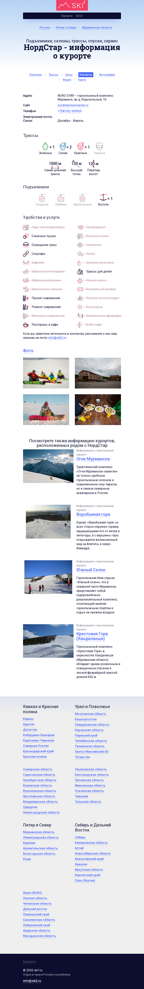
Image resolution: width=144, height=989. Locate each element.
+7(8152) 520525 (70, 111)
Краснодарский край (38, 751)
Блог (79, 15)
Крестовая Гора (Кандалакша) (92, 636)
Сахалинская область (39, 920)
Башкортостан (86, 719)
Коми (27, 859)
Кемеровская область (91, 843)
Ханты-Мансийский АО (91, 751)
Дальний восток (35, 909)
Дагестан (30, 729)
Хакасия (81, 864)
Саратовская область (39, 775)
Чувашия (81, 796)
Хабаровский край (36, 925)
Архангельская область (40, 848)
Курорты (67, 15)
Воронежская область (39, 791)
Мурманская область (39, 832)
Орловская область (89, 780)
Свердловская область (92, 724)
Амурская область (36, 930)
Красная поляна (35, 756)
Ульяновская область (91, 769)
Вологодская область (39, 854)
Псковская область (89, 791)
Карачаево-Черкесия (38, 740)
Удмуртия (30, 807)
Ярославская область (39, 796)
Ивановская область (90, 785)
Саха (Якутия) (85, 880)
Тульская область (88, 802)
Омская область (35, 898)
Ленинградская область (41, 837)
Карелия (29, 843)
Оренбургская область (39, 780)
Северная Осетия (36, 746)
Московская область (90, 714)
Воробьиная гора (93, 514)
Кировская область (89, 730)
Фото (28, 350)
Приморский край (36, 914)
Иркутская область (89, 870)
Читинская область (37, 903)
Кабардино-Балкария (39, 735)
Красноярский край (89, 859)
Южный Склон (90, 569)
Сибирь (80, 837)
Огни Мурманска (93, 458)
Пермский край (86, 735)
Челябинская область (91, 741)
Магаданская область (39, 936)
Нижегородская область (41, 812)
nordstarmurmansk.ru (73, 105)
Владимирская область (40, 802)
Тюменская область (90, 746)
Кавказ (28, 719)
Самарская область (37, 769)
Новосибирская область (93, 853)
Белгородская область (92, 775)
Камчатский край (87, 875)
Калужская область (37, 785)
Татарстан (82, 757)
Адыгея (28, 724)
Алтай (79, 848)
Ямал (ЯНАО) (32, 893)
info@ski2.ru (57, 338)
